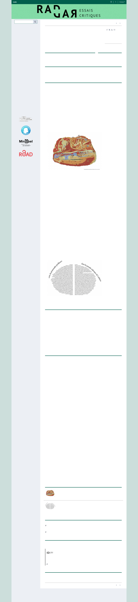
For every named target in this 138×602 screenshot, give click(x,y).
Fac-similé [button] (112, 36)
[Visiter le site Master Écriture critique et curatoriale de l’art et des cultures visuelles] (25, 119)
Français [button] (121, 2)
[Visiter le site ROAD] (25, 153)
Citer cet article (113, 33)
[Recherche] (23, 21)
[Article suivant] (120, 23)
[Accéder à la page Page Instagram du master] (111, 2)
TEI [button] (113, 39)
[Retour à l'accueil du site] (69, 11)
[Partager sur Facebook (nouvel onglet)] (107, 30)
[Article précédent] (116, 23)
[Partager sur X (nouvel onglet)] (109, 30)
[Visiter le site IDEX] (25, 130)
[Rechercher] (35, 21)
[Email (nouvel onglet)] (114, 30)
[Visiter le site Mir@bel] (25, 142)
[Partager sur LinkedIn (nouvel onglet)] (112, 30)
